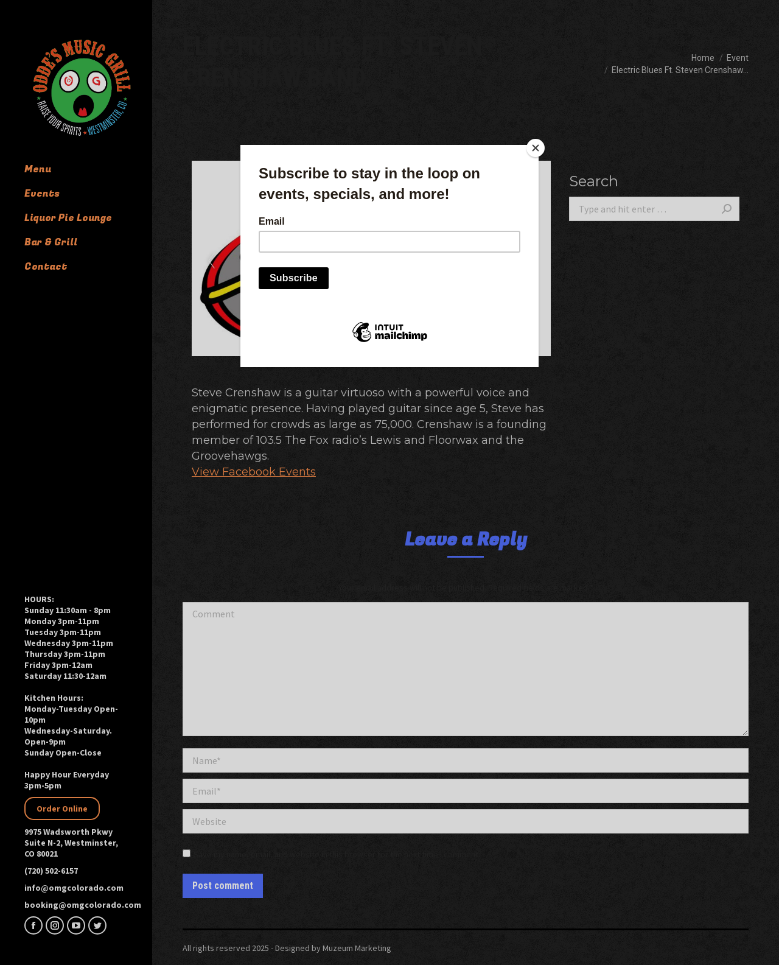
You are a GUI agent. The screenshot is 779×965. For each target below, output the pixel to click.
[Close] (535, 148)
